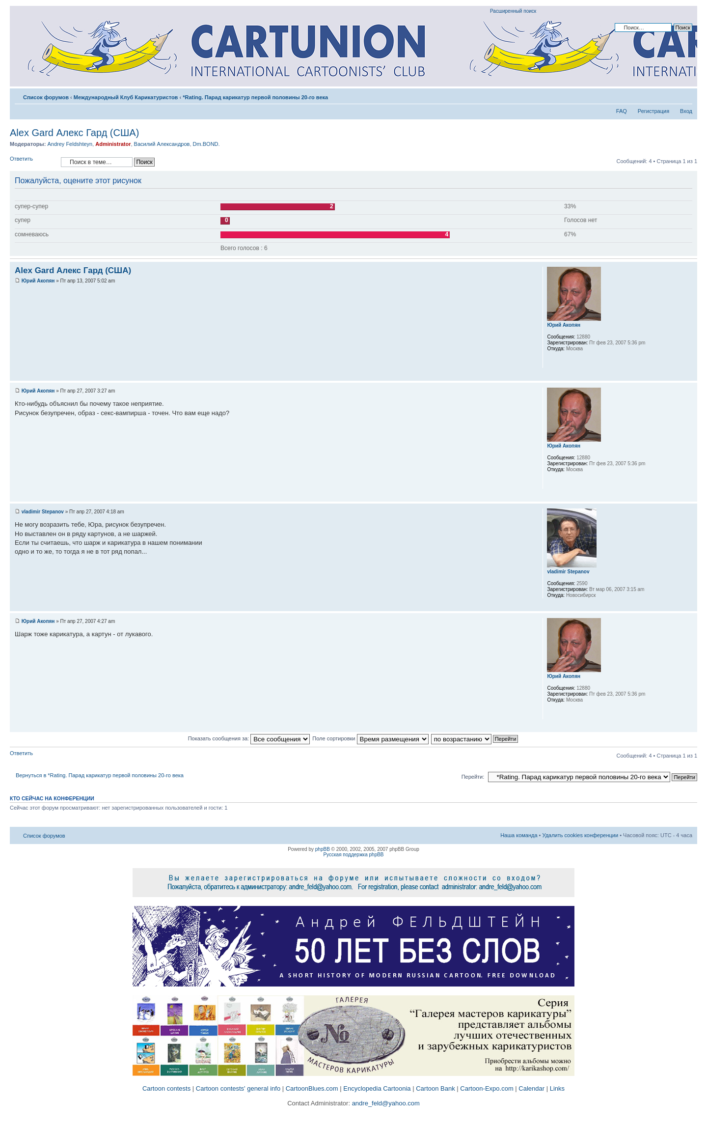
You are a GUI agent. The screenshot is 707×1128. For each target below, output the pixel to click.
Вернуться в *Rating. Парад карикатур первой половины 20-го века (100, 775)
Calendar (531, 1088)
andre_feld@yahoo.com (385, 1103)
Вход (686, 111)
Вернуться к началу (689, 375)
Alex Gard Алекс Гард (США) (74, 132)
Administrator (113, 144)
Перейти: (473, 777)
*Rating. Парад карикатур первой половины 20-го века (255, 97)
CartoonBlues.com (312, 1088)
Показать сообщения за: (249, 738)
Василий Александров (162, 144)
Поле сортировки (370, 738)
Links (557, 1088)
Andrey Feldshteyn (69, 144)
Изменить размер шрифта (685, 95)
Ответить (33, 162)
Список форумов (46, 97)
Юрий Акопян (38, 280)
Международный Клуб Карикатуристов (126, 97)
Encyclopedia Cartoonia (376, 1088)
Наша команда (518, 835)
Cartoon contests (166, 1088)
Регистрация (653, 111)
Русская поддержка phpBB (353, 854)
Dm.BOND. (206, 144)
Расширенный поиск (513, 11)
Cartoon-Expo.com (486, 1088)
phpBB (322, 849)
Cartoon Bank (435, 1088)
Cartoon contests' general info (238, 1088)
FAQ (621, 111)
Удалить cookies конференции (581, 835)
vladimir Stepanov (43, 511)
